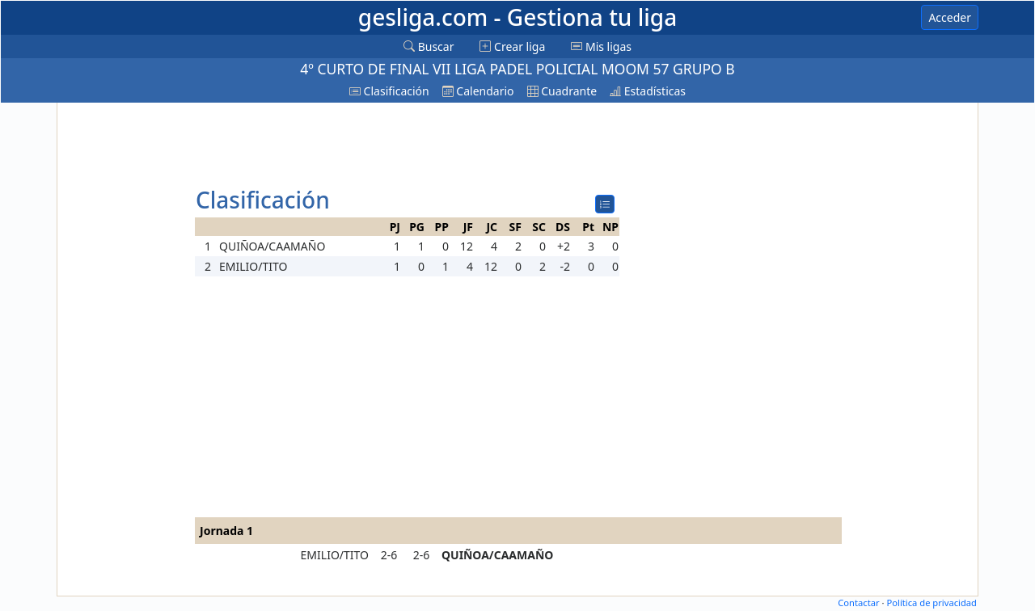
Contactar (858, 602)
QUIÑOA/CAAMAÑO (497, 555)
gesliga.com (517, 17)
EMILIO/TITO (335, 555)
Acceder (949, 17)
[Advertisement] (123, 349)
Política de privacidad (931, 602)
